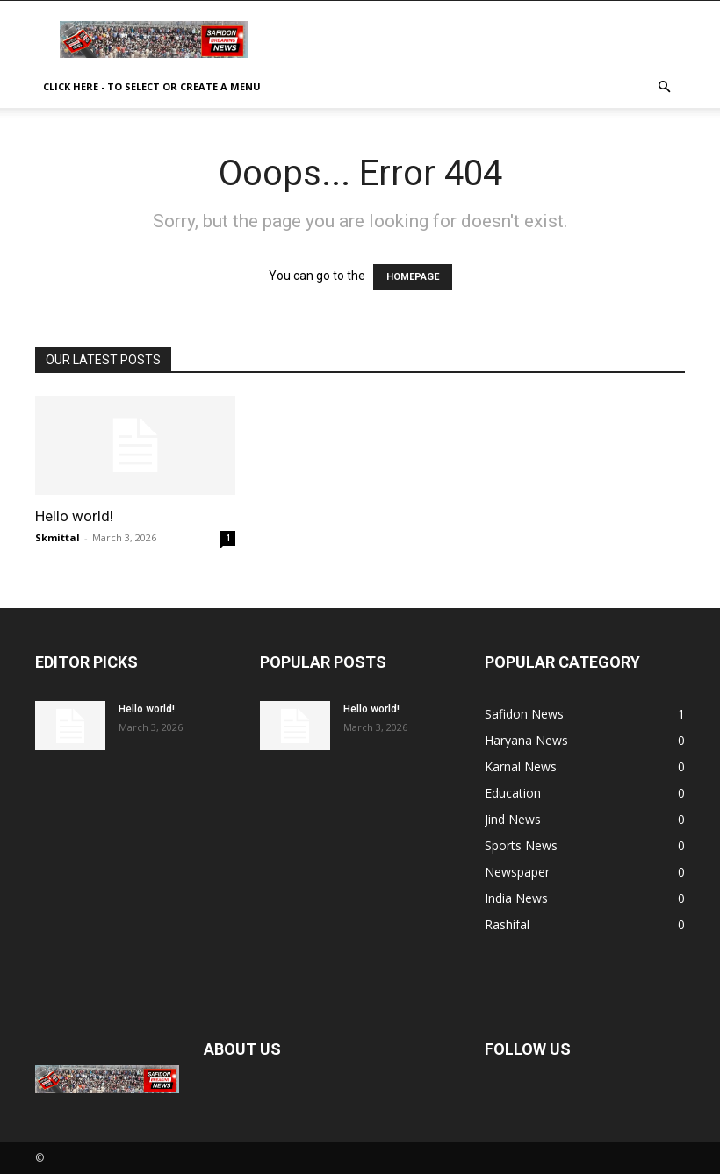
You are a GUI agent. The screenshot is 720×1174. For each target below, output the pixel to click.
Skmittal (57, 537)
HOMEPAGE (412, 277)
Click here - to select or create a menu (152, 86)
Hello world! (74, 516)
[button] (664, 87)
